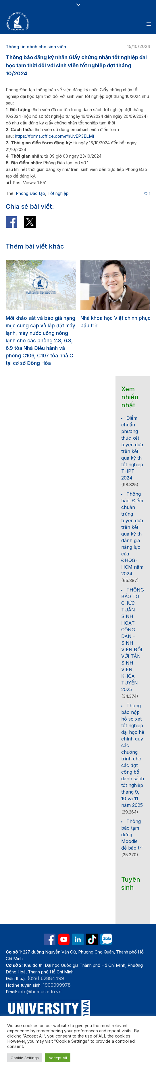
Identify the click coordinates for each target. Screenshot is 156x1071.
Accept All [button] (58, 1057)
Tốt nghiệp (58, 193)
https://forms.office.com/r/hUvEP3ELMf (55, 136)
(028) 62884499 (46, 978)
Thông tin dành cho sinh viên (36, 46)
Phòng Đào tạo (30, 193)
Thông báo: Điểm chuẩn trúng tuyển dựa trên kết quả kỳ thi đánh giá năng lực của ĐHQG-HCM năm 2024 (132, 533)
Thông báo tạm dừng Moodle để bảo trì (131, 834)
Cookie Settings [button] (25, 1057)
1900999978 (57, 984)
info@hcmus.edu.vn (39, 991)
